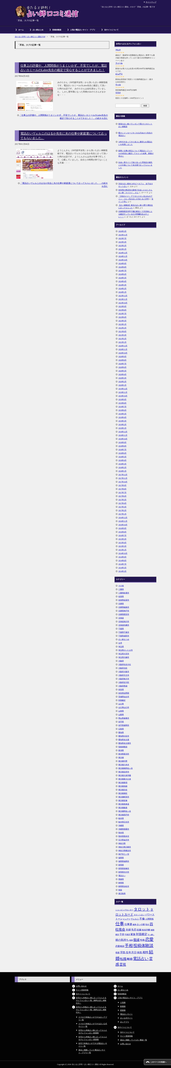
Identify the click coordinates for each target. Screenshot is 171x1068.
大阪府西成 (122, 686)
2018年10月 (122, 439)
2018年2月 (122, 467)
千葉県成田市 (123, 636)
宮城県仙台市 (123, 697)
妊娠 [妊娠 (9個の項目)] (139, 929)
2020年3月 (122, 378)
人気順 (123, 1002)
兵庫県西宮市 (123, 614)
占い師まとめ (38, 30)
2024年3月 (122, 285)
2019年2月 (122, 425)
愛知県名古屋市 (124, 743)
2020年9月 (122, 357)
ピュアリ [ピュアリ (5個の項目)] (126, 919)
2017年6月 (122, 496)
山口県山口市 (123, 707)
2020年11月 (122, 349)
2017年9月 (122, 485)
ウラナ (118, 93)
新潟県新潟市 (123, 754)
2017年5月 (122, 500)
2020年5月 (122, 371)
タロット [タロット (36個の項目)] (142, 909)
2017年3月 (122, 507)
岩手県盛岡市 (123, 725)
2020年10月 (122, 353)
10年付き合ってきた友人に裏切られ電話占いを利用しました (135, 143)
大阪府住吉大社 (124, 664)
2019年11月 (122, 392)
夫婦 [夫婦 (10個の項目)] (128, 929)
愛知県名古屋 (123, 740)
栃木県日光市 (123, 822)
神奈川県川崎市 (124, 847)
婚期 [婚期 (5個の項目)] (152, 930)
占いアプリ (124, 1022)
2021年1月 (122, 342)
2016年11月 (122, 521)
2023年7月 (122, 314)
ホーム (21, 30)
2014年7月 (122, 564)
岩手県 (121, 722)
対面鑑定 (122, 700)
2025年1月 (122, 249)
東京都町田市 (123, 797)
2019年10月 (122, 396)
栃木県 (121, 818)
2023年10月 (122, 303)
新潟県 (121, 750)
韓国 (120, 890)
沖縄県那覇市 (123, 829)
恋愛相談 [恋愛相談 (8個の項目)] (119, 946)
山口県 (121, 704)
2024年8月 (122, 267)
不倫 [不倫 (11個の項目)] (142, 918)
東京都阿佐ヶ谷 (124, 811)
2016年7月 (122, 535)
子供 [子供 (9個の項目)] (121, 934)
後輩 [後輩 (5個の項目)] (131, 940)
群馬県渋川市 (123, 872)
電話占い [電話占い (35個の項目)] (141, 958)
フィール (119, 63)
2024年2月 (122, 289)
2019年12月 (122, 389)
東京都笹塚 (122, 800)
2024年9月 (122, 263)
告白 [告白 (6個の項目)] (147, 924)
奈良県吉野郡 (123, 693)
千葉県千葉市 (123, 632)
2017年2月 (122, 510)
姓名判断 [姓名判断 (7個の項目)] (146, 930)
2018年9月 (122, 442)
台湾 (120, 643)
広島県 (121, 729)
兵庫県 (121, 604)
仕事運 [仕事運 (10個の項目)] (128, 924)
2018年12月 (122, 432)
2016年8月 (122, 532)
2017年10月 (122, 482)
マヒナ (118, 50)
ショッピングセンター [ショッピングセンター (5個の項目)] (124, 910)
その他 (121, 586)
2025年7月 (122, 238)
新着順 (123, 1006)
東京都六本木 (123, 765)
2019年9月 (122, 399)
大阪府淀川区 (123, 682)
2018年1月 (122, 471)
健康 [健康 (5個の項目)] (134, 925)
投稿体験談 (56, 30)
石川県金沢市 (123, 840)
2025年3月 (122, 242)
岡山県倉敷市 (123, 718)
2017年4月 (122, 503)
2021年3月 (122, 335)
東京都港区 (122, 793)
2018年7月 (122, 450)
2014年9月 (122, 557)
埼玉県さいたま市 (125, 650)
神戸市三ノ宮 (123, 854)
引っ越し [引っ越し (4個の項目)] (151, 934)
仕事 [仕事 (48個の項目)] (119, 923)
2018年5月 (122, 457)
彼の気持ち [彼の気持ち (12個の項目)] (122, 939)
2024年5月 (122, 278)
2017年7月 (122, 493)
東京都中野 (122, 761)
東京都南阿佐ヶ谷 (125, 768)
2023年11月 (122, 299)
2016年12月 (122, 518)
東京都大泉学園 (124, 775)
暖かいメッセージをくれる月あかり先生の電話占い (135, 134)
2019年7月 (122, 407)
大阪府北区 (122, 668)
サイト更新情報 (82, 990)
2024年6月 (122, 274)
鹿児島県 (122, 893)
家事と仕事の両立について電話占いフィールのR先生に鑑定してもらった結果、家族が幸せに (136, 153)
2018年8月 (122, 446)
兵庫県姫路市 (123, 607)
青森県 (121, 879)
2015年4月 (122, 543)
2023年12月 (122, 296)
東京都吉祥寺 (123, 772)
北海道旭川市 (123, 621)
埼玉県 (121, 647)
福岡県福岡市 (123, 861)
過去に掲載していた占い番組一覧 (133, 1040)
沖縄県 (121, 825)
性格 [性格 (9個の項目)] (142, 940)
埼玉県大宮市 (123, 654)
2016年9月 (122, 528)
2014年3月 (122, 571)
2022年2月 (122, 328)
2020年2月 (122, 382)
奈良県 (121, 689)
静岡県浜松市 (123, 886)
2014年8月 (122, 560)
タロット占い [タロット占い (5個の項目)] (139, 915)
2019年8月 (122, 403)
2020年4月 (122, 374)
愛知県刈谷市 (123, 736)
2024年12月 (122, 253)
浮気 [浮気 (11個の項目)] (122, 952)
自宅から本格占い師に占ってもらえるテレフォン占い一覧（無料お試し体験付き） (91, 1000)
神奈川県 (122, 843)
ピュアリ (119, 74)
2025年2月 (122, 246)
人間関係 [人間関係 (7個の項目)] (149, 919)
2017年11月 (122, 478)
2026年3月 (122, 231)
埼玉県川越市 (123, 657)
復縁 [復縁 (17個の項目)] (136, 940)
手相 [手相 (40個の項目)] (129, 945)
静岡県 (121, 883)
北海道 (121, 618)
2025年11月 (122, 235)
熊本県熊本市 (123, 836)
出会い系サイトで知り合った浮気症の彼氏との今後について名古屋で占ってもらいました (135, 165)
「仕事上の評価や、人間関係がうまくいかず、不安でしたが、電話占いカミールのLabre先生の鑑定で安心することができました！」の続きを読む (63, 116)
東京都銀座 (122, 808)
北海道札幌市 (123, 625)
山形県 (121, 711)
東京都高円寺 (123, 815)
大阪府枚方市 (123, 679)
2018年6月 (122, 453)
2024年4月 (122, 281)
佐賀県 (121, 596)
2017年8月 (122, 489)
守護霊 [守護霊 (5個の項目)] (127, 934)
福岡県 (121, 858)
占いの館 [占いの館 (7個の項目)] (141, 924)
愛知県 (121, 732)
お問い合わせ (81, 986)
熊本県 (121, 833)
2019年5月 (122, 414)
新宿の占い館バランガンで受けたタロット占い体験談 (135, 125)
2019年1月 (122, 428)
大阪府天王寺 (123, 675)
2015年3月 (122, 546)
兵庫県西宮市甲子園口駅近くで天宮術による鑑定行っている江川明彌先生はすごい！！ (135, 214)
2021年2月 (122, 339)
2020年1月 (122, 385)
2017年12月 (122, 475)
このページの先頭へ (158, 1062)
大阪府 (121, 661)
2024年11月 (122, 256)
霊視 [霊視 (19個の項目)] (122, 964)
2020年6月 (122, 367)
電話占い (122, 876)
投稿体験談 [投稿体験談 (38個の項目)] (143, 945)
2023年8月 (122, 310)
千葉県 (121, 629)
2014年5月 (122, 568)
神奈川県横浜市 (124, 851)
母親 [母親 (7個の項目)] (117, 952)
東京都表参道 (123, 804)
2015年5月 (122, 539)
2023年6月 (122, 317)
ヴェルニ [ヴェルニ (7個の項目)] (135, 919)
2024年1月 (122, 292)
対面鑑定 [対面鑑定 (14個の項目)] (141, 934)
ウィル (118, 85)
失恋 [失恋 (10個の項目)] (133, 929)
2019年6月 (122, 410)
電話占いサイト (126, 1014)
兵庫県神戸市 (123, 611)
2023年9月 (122, 306)
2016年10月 (122, 525)
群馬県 (121, 865)
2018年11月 (122, 435)
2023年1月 (122, 324)
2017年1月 (122, 514)
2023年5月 (122, 321)
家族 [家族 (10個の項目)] (133, 934)
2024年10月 (122, 260)
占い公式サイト (126, 1018)
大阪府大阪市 (123, 672)
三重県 (121, 589)
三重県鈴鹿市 (123, 593)
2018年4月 (122, 460)
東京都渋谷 (122, 790)
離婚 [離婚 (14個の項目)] (130, 958)
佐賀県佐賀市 (123, 600)
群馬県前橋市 (123, 868)
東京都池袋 (122, 786)
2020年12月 (122, 346)
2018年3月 (122, 464)
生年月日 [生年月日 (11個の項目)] (131, 952)
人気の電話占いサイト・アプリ (82, 30)
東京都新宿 (122, 783)
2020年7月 (122, 364)
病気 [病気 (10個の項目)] (139, 952)
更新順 (123, 1010)
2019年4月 (122, 417)
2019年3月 (122, 421)
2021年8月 (122, 331)
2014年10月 (122, 553)
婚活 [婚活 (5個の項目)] (117, 934)
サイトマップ (151, 2)
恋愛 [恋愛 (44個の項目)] (149, 939)
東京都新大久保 (124, 779)
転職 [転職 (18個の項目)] (123, 959)
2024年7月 (122, 271)
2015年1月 (122, 550)
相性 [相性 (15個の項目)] (145, 952)
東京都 (121, 757)
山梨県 (121, 715)
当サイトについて (111, 30)
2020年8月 (122, 360)
